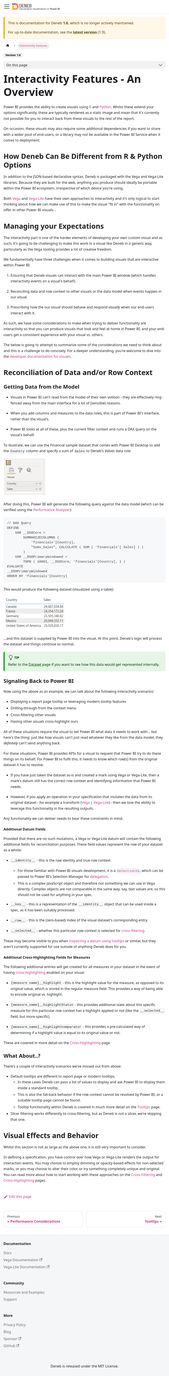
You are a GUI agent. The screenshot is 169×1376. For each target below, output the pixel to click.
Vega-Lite (36, 198)
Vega (16, 198)
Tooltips (143, 1107)
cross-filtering (132, 930)
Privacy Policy (15, 1324)
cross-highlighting (31, 972)
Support (10, 1299)
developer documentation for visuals (40, 356)
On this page (17, 65)
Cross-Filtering (143, 1174)
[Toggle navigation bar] (7, 6)
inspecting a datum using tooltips (96, 941)
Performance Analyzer (51, 509)
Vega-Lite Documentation (27, 1266)
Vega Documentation (23, 1259)
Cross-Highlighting (85, 1042)
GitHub (11, 1345)
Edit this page (17, 1196)
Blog (7, 1331)
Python (105, 106)
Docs (8, 1252)
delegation (99, 876)
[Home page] (8, 45)
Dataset (35, 664)
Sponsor (12, 1338)
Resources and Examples (24, 1292)
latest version (85, 32)
